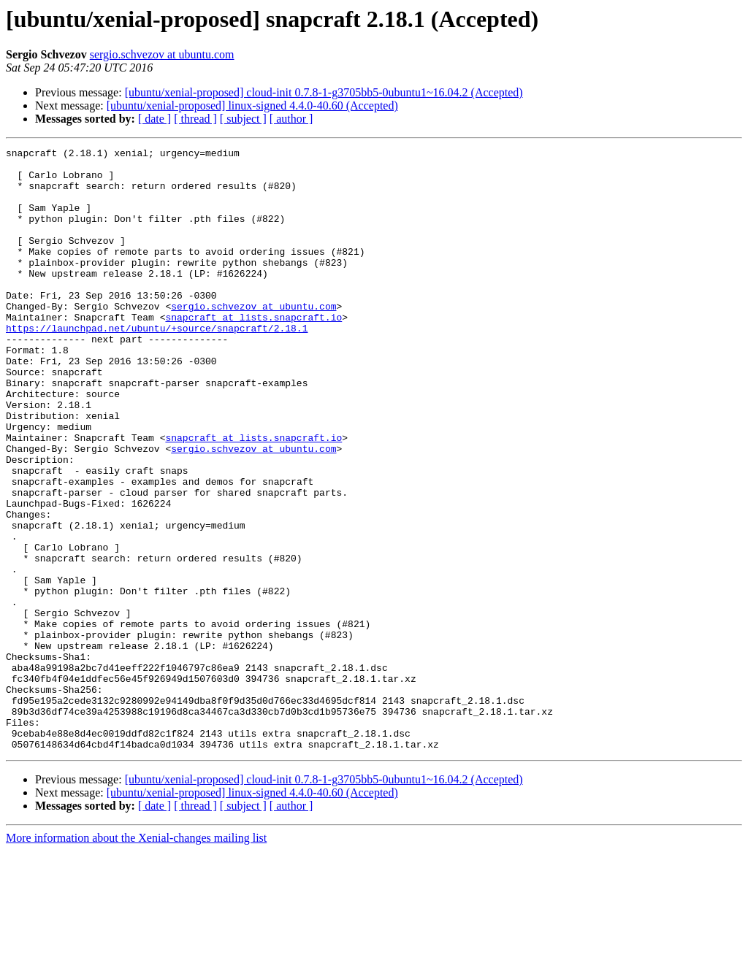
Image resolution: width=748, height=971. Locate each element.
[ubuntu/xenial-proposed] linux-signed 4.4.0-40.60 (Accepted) (252, 105)
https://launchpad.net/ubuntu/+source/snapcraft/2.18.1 (157, 365)
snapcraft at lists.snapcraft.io (253, 351)
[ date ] (154, 118)
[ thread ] (195, 118)
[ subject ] (243, 118)
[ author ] (291, 118)
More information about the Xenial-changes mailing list (136, 958)
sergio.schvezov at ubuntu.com (162, 54)
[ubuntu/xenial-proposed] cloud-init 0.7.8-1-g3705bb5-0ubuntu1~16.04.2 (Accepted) (324, 92)
